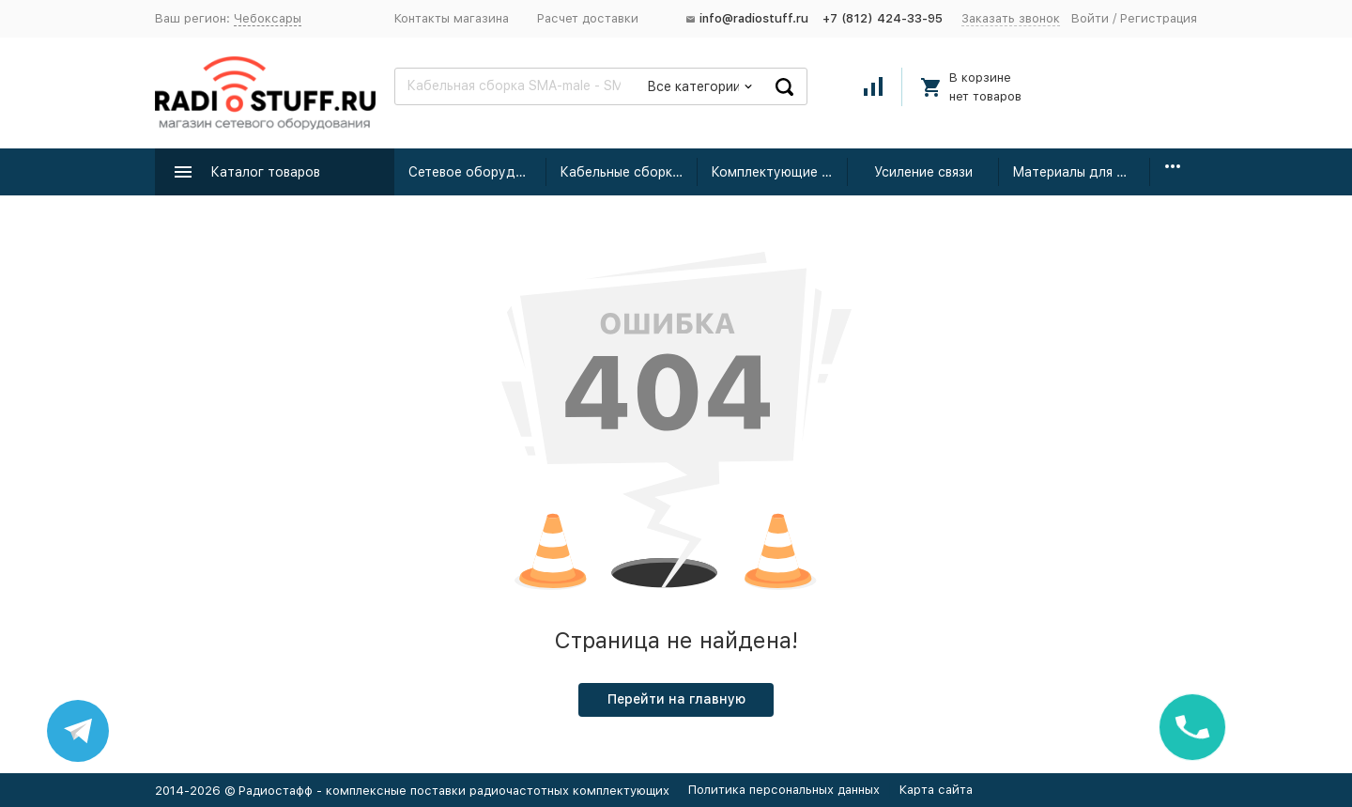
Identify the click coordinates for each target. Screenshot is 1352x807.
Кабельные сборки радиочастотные (629, 171)
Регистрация (1158, 18)
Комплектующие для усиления (780, 171)
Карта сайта (936, 790)
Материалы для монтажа (1081, 171)
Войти (1090, 18)
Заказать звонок (1010, 18)
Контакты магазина (451, 18)
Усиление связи (923, 171)
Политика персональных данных (784, 790)
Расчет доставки (587, 18)
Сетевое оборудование (477, 171)
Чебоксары (267, 18)
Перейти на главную (676, 698)
